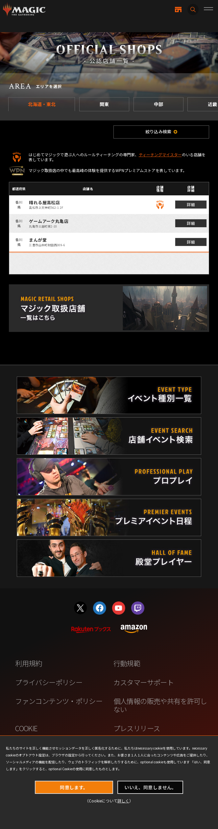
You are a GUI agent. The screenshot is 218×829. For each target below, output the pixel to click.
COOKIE (26, 728)
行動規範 (126, 663)
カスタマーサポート (143, 682)
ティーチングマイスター (160, 154)
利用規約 (28, 663)
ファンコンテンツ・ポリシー (58, 701)
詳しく (123, 800)
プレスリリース (136, 728)
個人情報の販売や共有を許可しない (160, 705)
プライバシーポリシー (48, 682)
